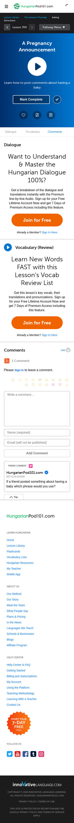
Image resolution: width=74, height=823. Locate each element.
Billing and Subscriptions (22, 676)
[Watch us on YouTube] (18, 754)
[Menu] (6, 6)
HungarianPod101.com (50, 795)
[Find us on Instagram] (41, 754)
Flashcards (13, 551)
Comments (55, 131)
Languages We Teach (20, 628)
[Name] (37, 432)
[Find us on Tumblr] (33, 754)
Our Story (13, 599)
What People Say (17, 611)
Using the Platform (18, 687)
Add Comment (37, 453)
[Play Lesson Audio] (37, 66)
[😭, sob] (26, 385)
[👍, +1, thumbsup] (66, 385)
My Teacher (14, 568)
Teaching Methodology (20, 693)
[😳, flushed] (19, 380)
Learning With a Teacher (22, 699)
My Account (14, 681)
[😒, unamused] (33, 380)
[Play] (8, 247)
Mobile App (13, 574)
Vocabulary (33, 131)
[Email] (37, 442)
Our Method (14, 593)
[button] (68, 6)
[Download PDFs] (50, 115)
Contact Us (13, 704)
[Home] (33, 9)
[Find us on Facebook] (25, 754)
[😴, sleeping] (40, 385)
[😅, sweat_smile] (60, 380)
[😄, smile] (13, 380)
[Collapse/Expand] (37, 350)
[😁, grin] (26, 380)
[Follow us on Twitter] (10, 754)
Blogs (10, 639)
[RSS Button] (7, 361)
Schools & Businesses (20, 633)
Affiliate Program (17, 645)
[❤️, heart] (60, 385)
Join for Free (37, 220)
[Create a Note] (37, 115)
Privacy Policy (28, 801)
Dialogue (10, 131)
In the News (14, 622)
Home (10, 540)
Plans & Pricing (16, 616)
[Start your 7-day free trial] (19, 723)
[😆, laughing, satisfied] (53, 380)
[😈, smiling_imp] (53, 385)
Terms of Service (53, 812)
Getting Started (16, 670)
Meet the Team (16, 605)
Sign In (19, 370)
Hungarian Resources (20, 562)
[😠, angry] (46, 380)
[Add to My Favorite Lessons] (23, 115)
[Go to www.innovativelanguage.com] (37, 783)
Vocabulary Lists (17, 557)
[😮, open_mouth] (46, 385)
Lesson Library (11, 17)
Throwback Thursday (35, 17)
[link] (7, 27)
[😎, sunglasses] (40, 380)
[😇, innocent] (33, 385)
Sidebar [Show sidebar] (54, 27)
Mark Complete (31, 99)
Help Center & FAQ (18, 664)
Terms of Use (46, 801)
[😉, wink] (66, 380)
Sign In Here (49, 232)
